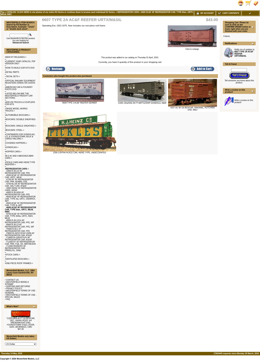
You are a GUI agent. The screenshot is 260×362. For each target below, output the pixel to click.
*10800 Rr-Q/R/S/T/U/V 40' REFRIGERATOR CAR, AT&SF (18, 238)
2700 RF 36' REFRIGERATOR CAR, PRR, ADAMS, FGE (19, 180)
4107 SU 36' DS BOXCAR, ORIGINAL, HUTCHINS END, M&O (192, 109)
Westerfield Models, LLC (28, 359)
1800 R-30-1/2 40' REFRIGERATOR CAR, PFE (17, 172)
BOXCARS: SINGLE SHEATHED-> (21, 126)
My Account (205, 13)
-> (17, 169)
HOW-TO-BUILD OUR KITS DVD (20, 68)
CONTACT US (12, 280)
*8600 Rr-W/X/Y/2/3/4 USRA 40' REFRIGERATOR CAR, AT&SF (19, 234)
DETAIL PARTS (12, 72)
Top (2, 12)
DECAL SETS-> (13, 76)
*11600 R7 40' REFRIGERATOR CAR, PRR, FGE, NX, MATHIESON (20, 243)
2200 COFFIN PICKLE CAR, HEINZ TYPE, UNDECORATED (79, 153)
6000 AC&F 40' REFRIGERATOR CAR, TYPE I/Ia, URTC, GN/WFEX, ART (20, 199)
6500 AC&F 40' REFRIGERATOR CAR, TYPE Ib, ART (20, 204)
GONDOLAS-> (12, 147)
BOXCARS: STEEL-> (15, 130)
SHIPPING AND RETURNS (18, 286)
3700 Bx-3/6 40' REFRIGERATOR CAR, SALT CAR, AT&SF (20, 185)
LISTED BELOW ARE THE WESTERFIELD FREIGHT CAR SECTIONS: (19, 96)
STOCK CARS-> (13, 255)
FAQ (8, 299)
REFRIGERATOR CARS (128, 12)
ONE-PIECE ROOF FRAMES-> (19, 263)
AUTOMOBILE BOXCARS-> (18, 115)
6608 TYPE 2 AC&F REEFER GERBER (79, 103)
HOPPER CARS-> (14, 152)
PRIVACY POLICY (14, 288)
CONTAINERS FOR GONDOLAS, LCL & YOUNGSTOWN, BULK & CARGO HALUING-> (20, 136)
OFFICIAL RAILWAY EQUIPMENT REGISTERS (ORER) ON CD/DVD (20, 82)
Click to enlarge (192, 48)
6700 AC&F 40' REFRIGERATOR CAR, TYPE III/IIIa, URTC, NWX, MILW (20, 216)
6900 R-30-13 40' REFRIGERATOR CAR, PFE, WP (19, 226)
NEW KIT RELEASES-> (16, 57)
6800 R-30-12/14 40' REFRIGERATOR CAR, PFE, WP (19, 221)
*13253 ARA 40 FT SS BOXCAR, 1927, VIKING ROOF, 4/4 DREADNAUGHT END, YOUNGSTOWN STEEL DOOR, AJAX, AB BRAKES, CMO (20, 322)
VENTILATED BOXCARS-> (18, 259)
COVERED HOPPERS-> (16, 143)
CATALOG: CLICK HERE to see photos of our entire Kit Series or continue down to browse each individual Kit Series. (61, 12)
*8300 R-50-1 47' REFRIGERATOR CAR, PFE (17, 230)
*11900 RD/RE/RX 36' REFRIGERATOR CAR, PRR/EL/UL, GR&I (15, 248)
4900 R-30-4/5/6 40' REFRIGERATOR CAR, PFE (17, 193)
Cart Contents (228, 13)
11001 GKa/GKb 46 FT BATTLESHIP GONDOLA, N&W (142, 103)
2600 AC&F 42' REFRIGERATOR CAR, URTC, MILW (20, 176)
